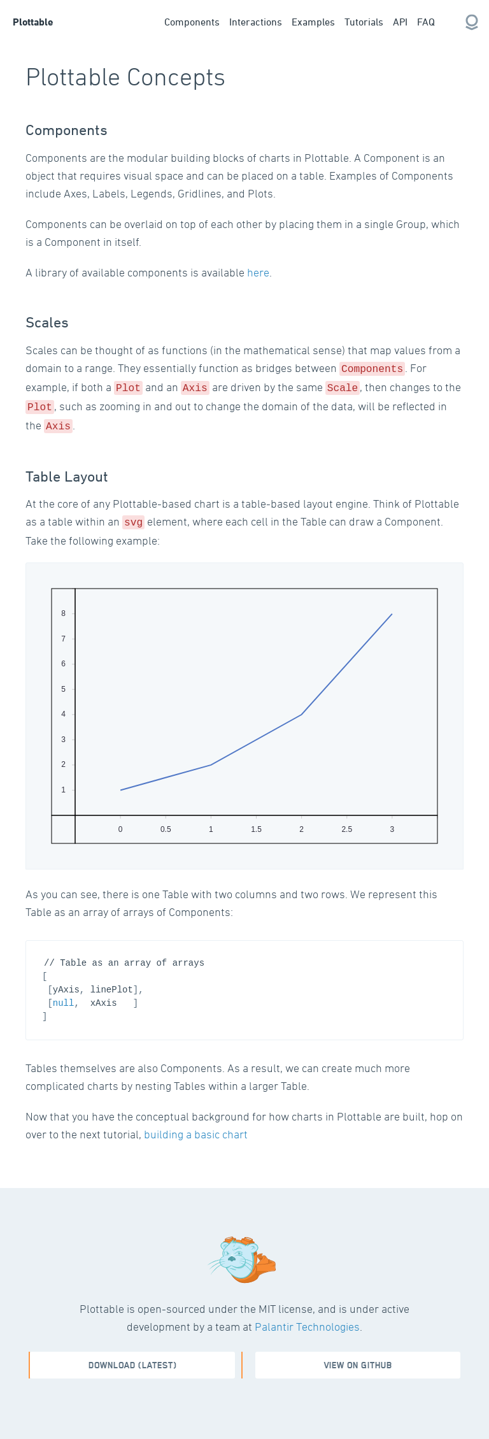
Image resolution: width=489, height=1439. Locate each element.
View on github (358, 1359)
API (400, 21)
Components (192, 21)
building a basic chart (196, 1128)
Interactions (255, 21)
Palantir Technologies (307, 1320)
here (258, 272)
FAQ (426, 21)
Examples (313, 21)
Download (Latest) (133, 1359)
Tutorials (363, 21)
